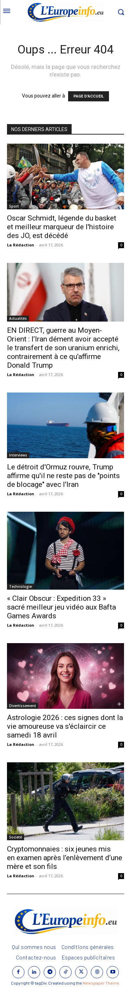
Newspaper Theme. (101, 982)
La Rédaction (20, 244)
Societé (15, 837)
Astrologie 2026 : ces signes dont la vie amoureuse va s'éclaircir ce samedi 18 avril (65, 726)
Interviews (18, 455)
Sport (14, 206)
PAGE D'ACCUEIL (88, 96)
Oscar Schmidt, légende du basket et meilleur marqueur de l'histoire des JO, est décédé (61, 227)
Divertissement (22, 705)
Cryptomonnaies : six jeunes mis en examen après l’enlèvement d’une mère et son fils (64, 858)
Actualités (18, 318)
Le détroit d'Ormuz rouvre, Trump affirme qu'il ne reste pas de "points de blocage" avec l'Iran (63, 476)
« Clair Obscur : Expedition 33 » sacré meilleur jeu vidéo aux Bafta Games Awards (61, 607)
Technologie (20, 586)
